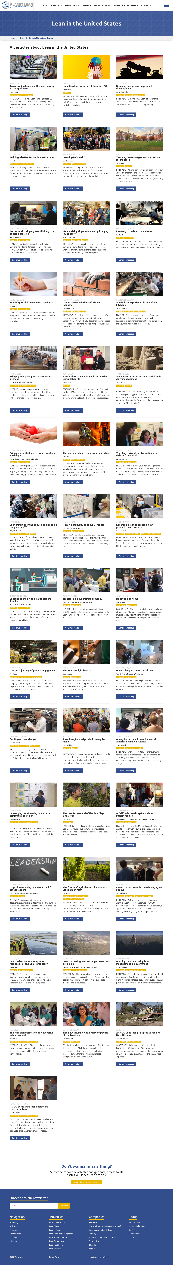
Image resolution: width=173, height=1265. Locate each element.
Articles (13, 1226)
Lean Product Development (135, 95)
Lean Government (132, 970)
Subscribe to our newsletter (86, 1182)
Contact (146, 5)
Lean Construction (27, 164)
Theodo (92, 1245)
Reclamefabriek (103, 1257)
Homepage (14, 1222)
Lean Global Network (138, 1226)
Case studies (14, 164)
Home (46, 5)
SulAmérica (94, 1241)
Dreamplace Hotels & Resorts (101, 1230)
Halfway (92, 1234)
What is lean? (102, 5)
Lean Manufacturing (132, 533)
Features (13, 240)
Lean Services (129, 311)
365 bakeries (94, 1222)
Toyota (92, 1249)
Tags (22, 38)
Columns (66, 1041)
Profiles (128, 166)
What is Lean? (135, 1222)
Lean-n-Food (129, 238)
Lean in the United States (41, 38)
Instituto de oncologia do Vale (102, 1237)
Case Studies (15, 1234)
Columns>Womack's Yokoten (73, 899)
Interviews (28, 95)
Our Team (133, 1230)
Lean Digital (76, 240)
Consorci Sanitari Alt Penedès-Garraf (105, 1226)
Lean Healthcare (23, 240)
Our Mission (134, 1234)
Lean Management (16, 95)
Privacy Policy (54, 1257)
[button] (57, 5)
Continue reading (19, 115)
